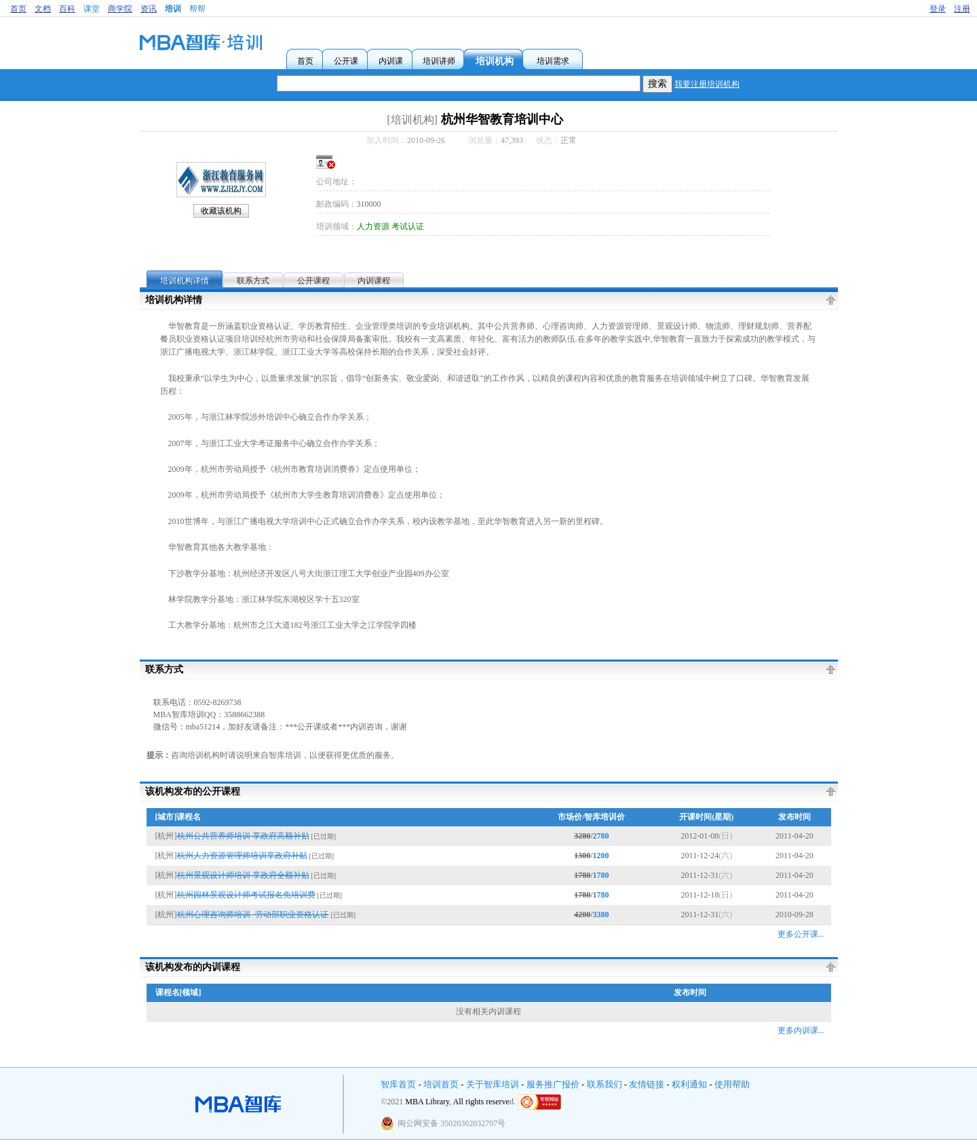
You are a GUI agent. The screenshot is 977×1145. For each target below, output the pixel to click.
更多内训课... (801, 1030)
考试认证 (407, 226)
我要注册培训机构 (707, 84)
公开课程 (313, 280)
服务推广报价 (552, 1084)
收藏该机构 (221, 211)
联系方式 (253, 280)
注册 (962, 9)
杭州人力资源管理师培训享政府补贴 (242, 855)
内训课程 (374, 280)
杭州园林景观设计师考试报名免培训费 (246, 895)
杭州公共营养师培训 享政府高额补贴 (243, 836)
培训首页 (441, 1084)
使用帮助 (732, 1084)
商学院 (120, 9)
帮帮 (197, 9)
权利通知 (689, 1084)
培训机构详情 (184, 280)
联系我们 (604, 1084)
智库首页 (398, 1084)
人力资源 (373, 226)
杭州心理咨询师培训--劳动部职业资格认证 (253, 914)
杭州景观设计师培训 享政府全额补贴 (243, 875)
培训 (173, 9)
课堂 (91, 9)
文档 (43, 9)
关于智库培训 (492, 1084)
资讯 (148, 9)
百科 (67, 9)
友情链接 (646, 1084)
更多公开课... (801, 934)
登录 (938, 9)
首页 (18, 9)
